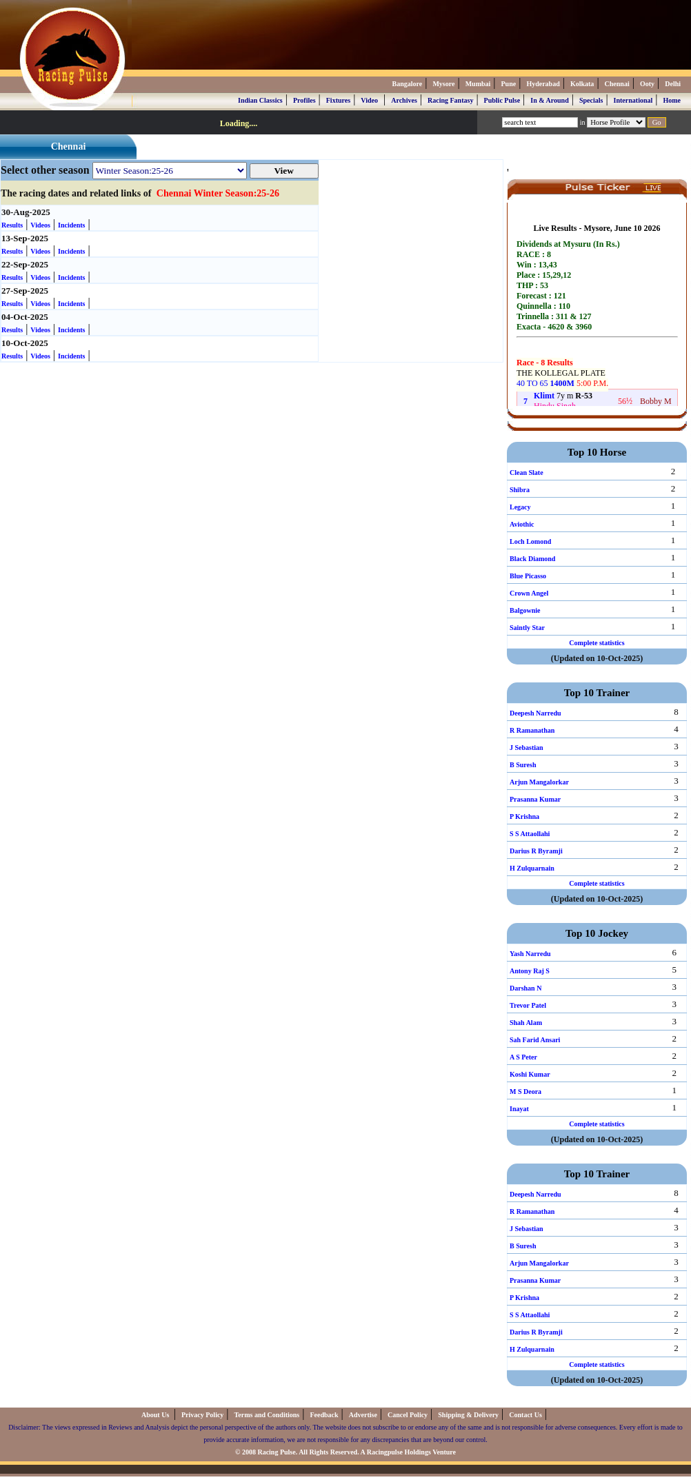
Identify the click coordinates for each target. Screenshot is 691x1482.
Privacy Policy (202, 1415)
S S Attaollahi (530, 834)
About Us (156, 1415)
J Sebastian (526, 747)
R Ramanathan (532, 730)
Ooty (647, 84)
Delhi (673, 84)
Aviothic (522, 524)
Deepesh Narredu (535, 713)
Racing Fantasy (450, 100)
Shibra (520, 490)
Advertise (363, 1415)
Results (12, 225)
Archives (404, 100)
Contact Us (525, 1415)
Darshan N (525, 988)
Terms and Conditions (267, 1415)
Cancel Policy (408, 1415)
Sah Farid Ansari (535, 1040)
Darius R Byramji (536, 851)
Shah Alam (526, 1022)
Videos (40, 225)
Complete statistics (596, 643)
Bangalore (407, 84)
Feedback (324, 1415)
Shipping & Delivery (468, 1415)
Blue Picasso (528, 576)
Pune (509, 84)
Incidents (71, 225)
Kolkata (582, 84)
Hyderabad (542, 84)
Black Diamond (532, 558)
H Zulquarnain (532, 868)
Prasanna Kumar (535, 799)
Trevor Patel (528, 1005)
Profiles (304, 100)
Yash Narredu (530, 953)
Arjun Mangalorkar (539, 782)
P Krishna (524, 816)
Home (672, 100)
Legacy (520, 507)
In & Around (549, 100)
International (633, 100)
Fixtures (338, 100)
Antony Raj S (530, 971)
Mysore (443, 84)
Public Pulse (502, 100)
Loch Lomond (530, 541)
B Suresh (523, 765)
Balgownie (525, 610)
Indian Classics (260, 100)
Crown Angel (529, 593)
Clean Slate (526, 472)
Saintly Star (527, 627)
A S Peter (523, 1057)
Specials (591, 100)
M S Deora (525, 1091)
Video (369, 100)
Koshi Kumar (530, 1074)
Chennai (617, 84)
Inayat (519, 1109)
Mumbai (478, 84)
